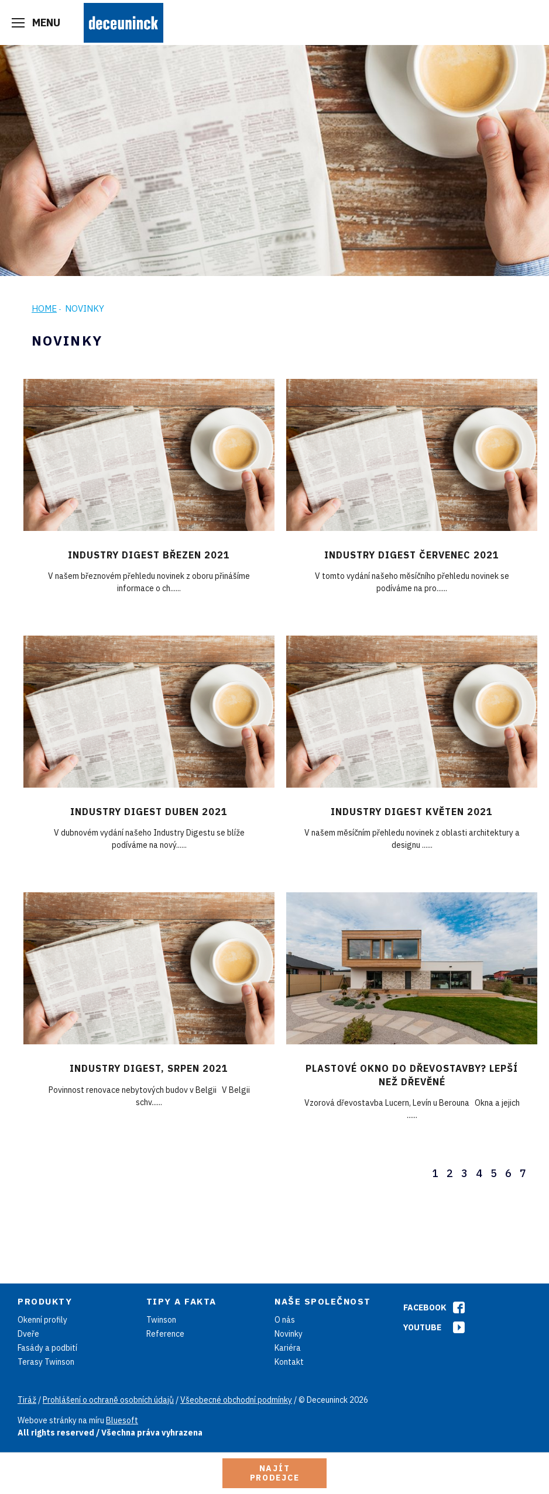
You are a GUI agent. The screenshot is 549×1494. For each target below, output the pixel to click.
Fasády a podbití (47, 1348)
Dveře (28, 1334)
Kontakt (289, 1362)
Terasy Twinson (46, 1362)
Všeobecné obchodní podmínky (236, 1400)
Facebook (425, 1307)
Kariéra (287, 1348)
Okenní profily (42, 1319)
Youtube (422, 1327)
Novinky (288, 1334)
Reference (165, 1334)
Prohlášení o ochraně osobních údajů (108, 1400)
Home (44, 308)
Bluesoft (122, 1420)
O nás (284, 1319)
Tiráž (27, 1400)
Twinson (161, 1319)
